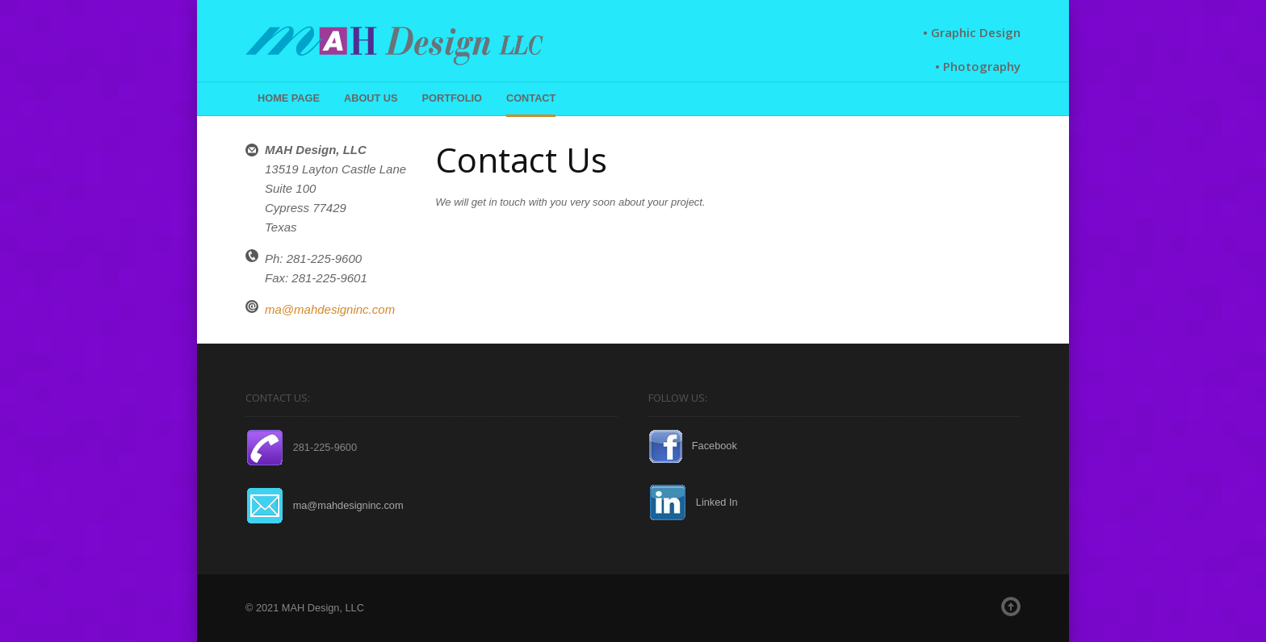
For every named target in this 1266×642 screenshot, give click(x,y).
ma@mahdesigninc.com (330, 309)
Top (1011, 606)
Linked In (692, 502)
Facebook (692, 446)
